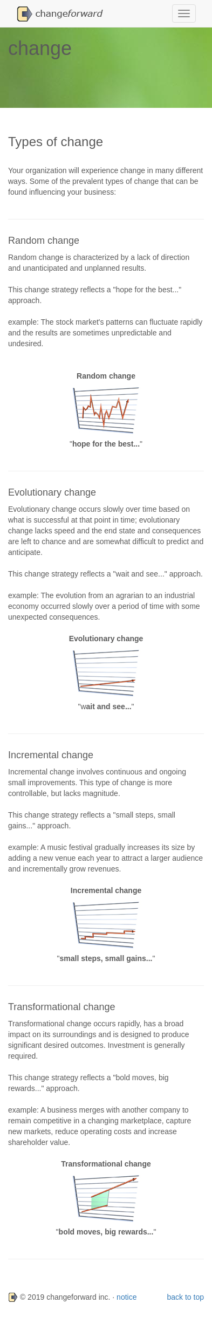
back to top (185, 1297)
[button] (62, 13)
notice (126, 1297)
